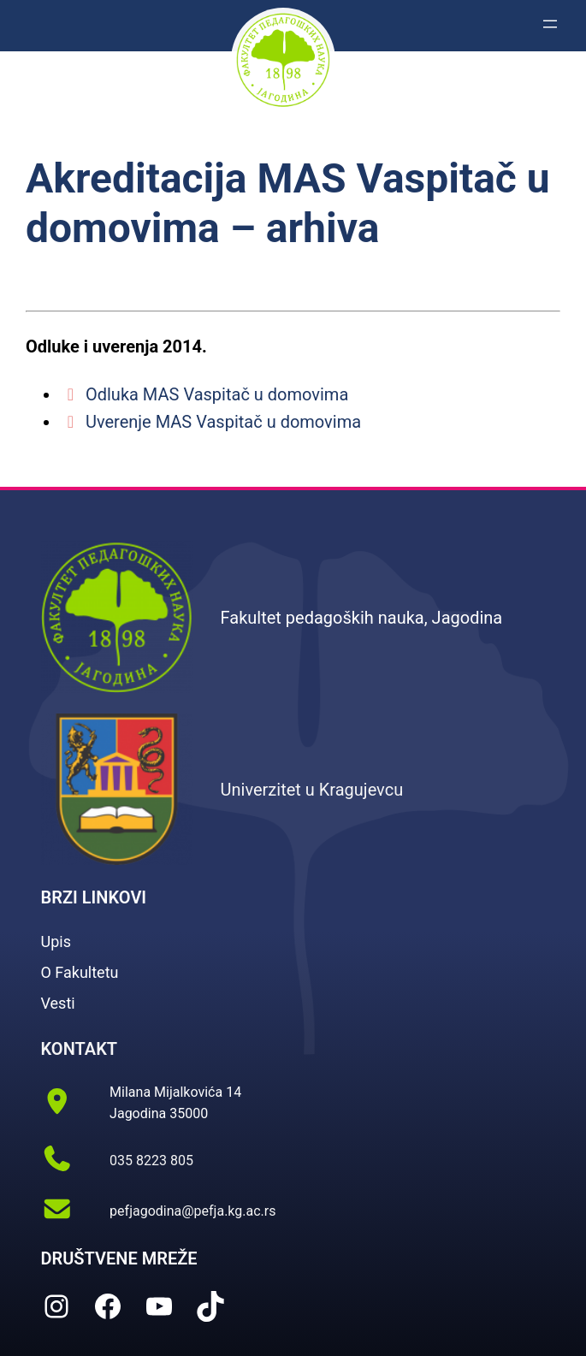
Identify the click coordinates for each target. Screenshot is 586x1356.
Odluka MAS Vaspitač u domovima (204, 394)
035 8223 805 (151, 1160)
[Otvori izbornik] (550, 24)
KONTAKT (79, 1049)
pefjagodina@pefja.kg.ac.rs (192, 1211)
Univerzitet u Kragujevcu (312, 789)
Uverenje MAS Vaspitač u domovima (210, 422)
